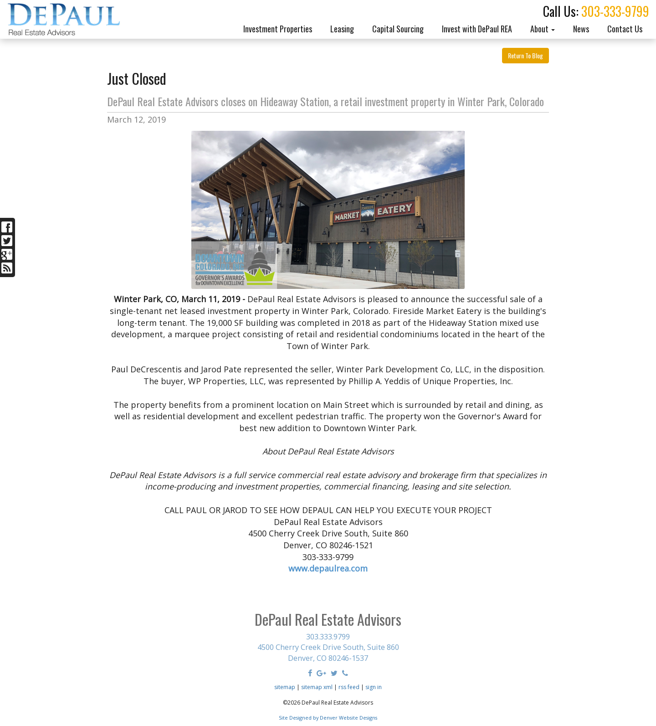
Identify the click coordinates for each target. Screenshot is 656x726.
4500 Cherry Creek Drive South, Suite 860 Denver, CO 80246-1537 (328, 652)
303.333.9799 (328, 637)
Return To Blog (525, 55)
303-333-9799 (615, 11)
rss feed (348, 687)
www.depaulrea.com (328, 568)
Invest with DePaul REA (477, 29)
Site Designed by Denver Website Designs (328, 717)
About (542, 29)
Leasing (342, 29)
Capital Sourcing (398, 29)
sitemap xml (317, 687)
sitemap (284, 687)
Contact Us (624, 29)
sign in (373, 687)
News (581, 29)
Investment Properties (277, 29)
